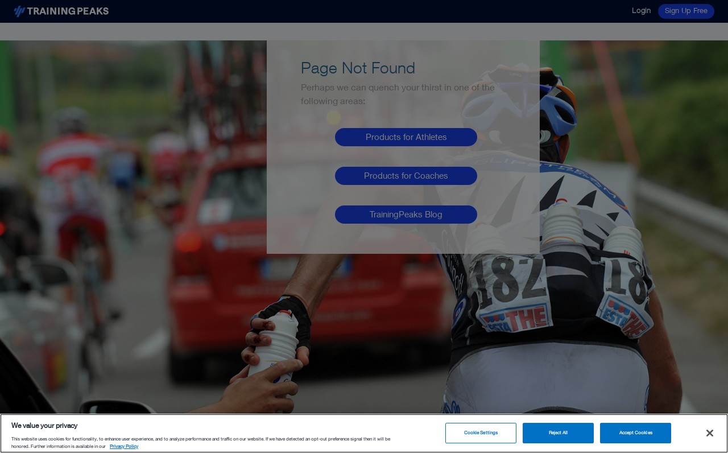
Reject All (558, 432)
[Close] (709, 433)
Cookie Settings (481, 432)
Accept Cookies (635, 432)
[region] (364, 433)
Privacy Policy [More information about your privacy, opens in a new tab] (124, 446)
